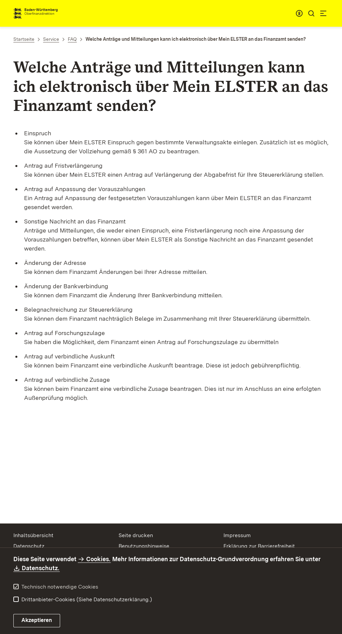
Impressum (237, 535)
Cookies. (98, 559)
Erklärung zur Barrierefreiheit (259, 546)
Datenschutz (28, 546)
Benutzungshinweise (144, 546)
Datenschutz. (41, 568)
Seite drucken (136, 535)
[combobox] (299, 13)
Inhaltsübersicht (33, 535)
